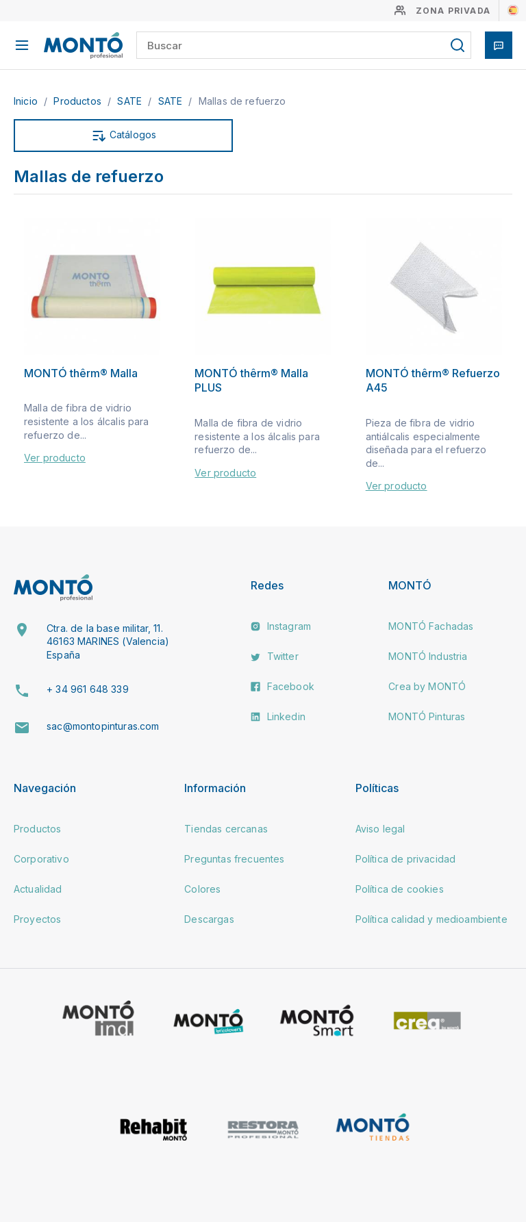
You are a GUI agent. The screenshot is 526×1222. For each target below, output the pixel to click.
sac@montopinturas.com (103, 726)
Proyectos (37, 919)
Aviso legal (380, 829)
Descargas (209, 919)
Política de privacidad (405, 859)
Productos (78, 101)
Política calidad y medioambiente (431, 919)
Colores (202, 889)
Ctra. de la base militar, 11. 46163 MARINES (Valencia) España (108, 641)
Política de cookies (399, 889)
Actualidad (38, 889)
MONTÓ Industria (427, 656)
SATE (131, 101)
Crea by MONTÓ (427, 686)
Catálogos (123, 135)
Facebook (282, 686)
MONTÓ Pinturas (426, 716)
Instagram (281, 626)
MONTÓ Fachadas (430, 626)
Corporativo (41, 859)
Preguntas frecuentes (234, 859)
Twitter (274, 656)
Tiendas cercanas (226, 829)
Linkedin (278, 716)
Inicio (27, 101)
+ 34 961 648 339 (88, 689)
